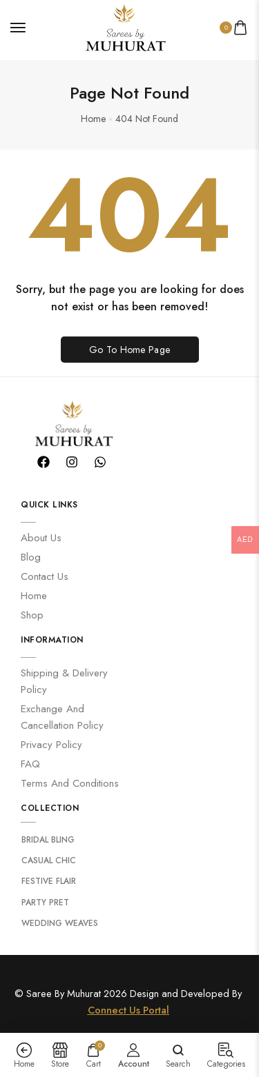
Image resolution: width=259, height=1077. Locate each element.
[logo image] (123, 26)
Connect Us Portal (128, 1005)
